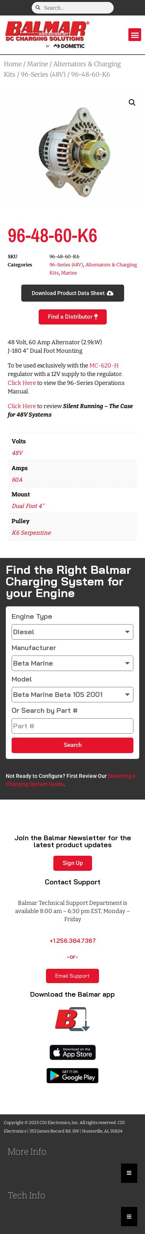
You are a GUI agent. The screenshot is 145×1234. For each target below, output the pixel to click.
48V (17, 453)
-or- (72, 956)
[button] (134, 34)
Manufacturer (34, 648)
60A (17, 479)
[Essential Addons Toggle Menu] (129, 1173)
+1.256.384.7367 (72, 940)
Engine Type (32, 616)
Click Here (22, 382)
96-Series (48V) (43, 74)
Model (22, 679)
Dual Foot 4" (28, 506)
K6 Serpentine (31, 532)
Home (13, 64)
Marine (37, 64)
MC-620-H (104, 365)
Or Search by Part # (45, 710)
